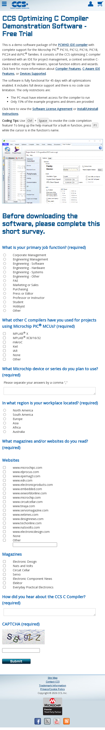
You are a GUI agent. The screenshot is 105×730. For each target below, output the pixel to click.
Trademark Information (52, 688)
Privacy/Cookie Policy (52, 691)
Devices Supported (33, 74)
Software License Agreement (52, 109)
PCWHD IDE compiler (73, 45)
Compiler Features (68, 69)
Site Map (53, 680)
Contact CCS (52, 684)
